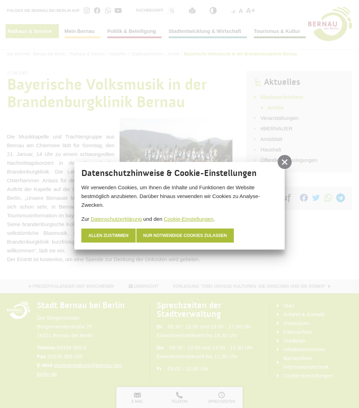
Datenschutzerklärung (116, 219)
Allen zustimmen (108, 235)
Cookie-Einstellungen (189, 219)
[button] (285, 162)
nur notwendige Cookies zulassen (185, 235)
